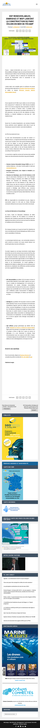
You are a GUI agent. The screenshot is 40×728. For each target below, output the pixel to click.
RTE (22, 357)
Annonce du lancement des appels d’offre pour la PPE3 (17, 620)
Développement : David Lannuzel (24, 722)
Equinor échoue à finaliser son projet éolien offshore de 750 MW (19, 616)
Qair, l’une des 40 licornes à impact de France (15, 613)
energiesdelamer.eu (11, 168)
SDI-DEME (26, 357)
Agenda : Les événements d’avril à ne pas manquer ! (16, 578)
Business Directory (24, 355)
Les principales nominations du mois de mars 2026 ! (16, 586)
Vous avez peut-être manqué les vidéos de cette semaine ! (18, 582)
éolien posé (29, 27)
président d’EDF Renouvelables (27, 88)
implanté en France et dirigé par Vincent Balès (22, 327)
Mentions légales (23, 724)
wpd (31, 357)
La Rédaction (16, 27)
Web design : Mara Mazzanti (10, 722)
